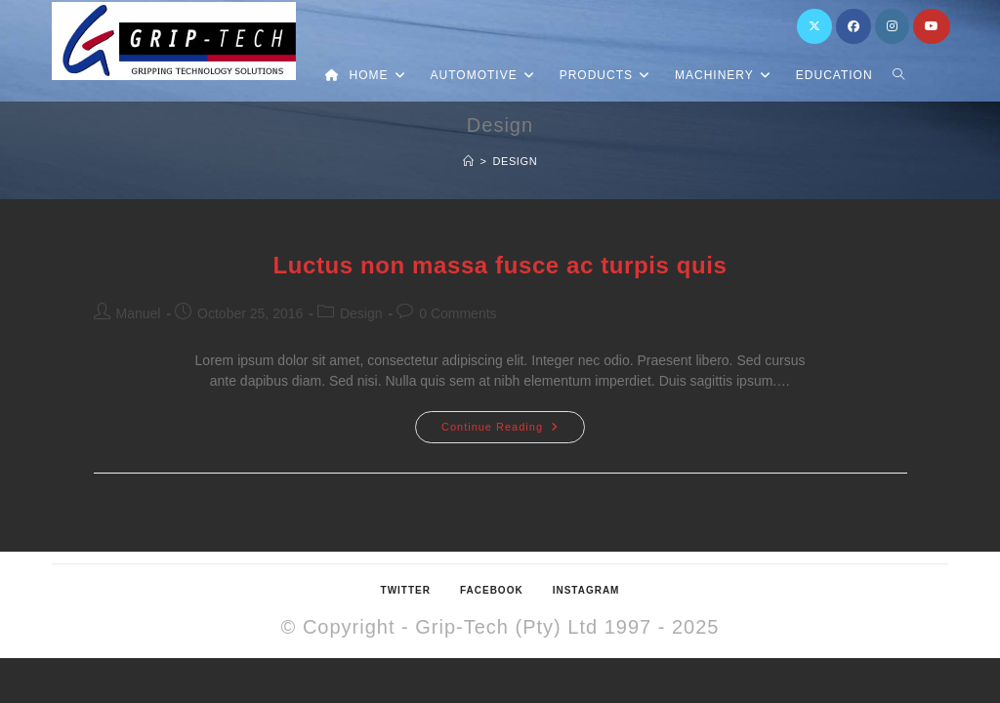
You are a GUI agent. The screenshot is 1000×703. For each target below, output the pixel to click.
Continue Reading (513, 422)
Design (514, 161)
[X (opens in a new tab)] (814, 26)
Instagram (586, 590)
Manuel (138, 313)
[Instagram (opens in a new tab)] (892, 26)
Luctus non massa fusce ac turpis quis (500, 265)
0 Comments (457, 313)
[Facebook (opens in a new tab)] (853, 26)
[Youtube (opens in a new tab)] (931, 26)
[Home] (469, 161)
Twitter (406, 590)
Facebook (491, 590)
